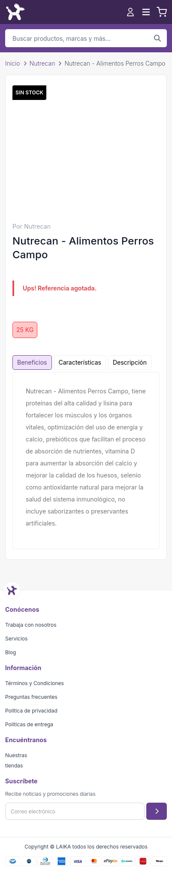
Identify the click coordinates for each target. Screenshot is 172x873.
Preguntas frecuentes (31, 697)
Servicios (16, 638)
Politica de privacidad (31, 710)
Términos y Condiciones (34, 683)
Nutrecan (42, 63)
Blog (10, 652)
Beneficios (32, 362)
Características (80, 362)
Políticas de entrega (29, 724)
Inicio (12, 63)
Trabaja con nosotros (31, 625)
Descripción (130, 362)
